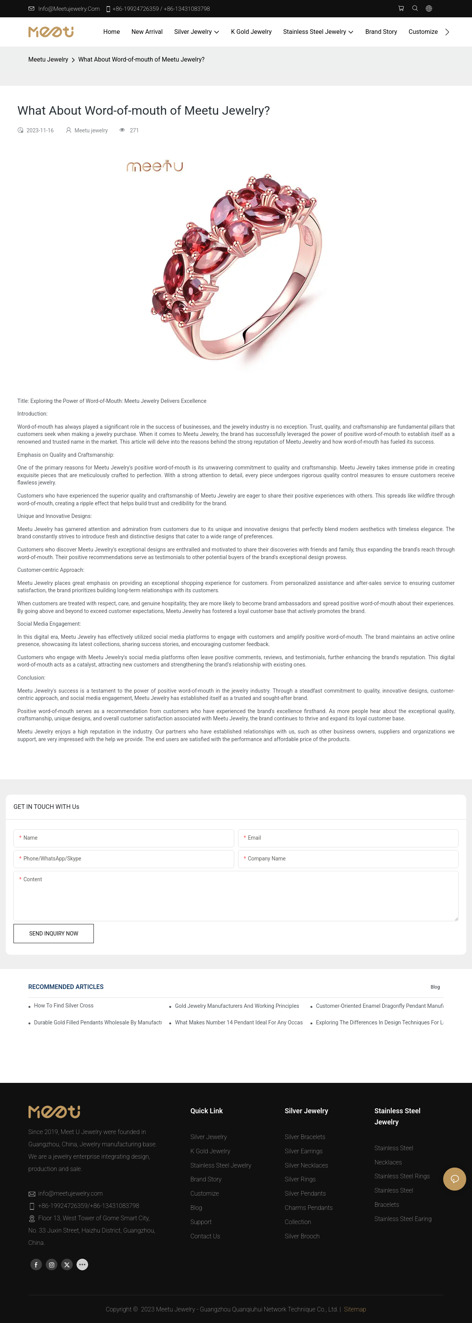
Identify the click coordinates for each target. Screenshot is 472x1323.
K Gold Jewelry (210, 1151)
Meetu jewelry (48, 59)
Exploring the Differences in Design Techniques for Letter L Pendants (380, 1022)
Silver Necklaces (306, 1165)
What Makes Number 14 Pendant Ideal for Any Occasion (239, 1022)
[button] (447, 31)
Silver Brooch (302, 1236)
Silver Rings (300, 1179)
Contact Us (205, 1236)
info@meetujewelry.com (69, 8)
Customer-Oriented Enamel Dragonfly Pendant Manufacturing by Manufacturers (380, 1006)
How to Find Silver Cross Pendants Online (64, 1006)
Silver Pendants (305, 1194)
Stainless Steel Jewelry (221, 1165)
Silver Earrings (304, 1151)
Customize (204, 1194)
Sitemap (355, 1309)
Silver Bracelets (305, 1137)
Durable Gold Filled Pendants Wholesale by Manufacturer (98, 1022)
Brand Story (206, 1179)
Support (201, 1222)
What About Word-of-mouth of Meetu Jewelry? (141, 59)
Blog (435, 987)
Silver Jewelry (208, 1137)
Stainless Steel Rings (402, 1176)
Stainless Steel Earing (403, 1219)
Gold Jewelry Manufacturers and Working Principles (237, 1006)
